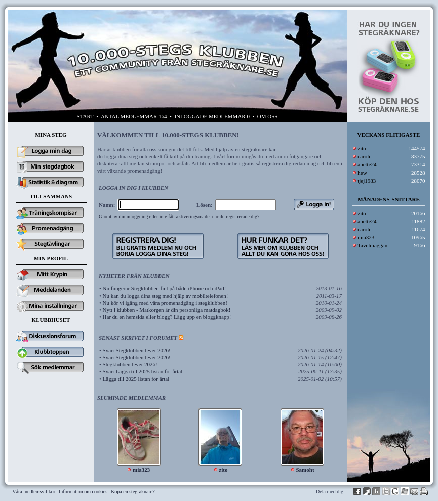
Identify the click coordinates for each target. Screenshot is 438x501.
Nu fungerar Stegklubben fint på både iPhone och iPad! (164, 288)
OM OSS (267, 116)
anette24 (366, 164)
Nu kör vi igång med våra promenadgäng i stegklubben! (165, 303)
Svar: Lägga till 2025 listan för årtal (143, 371)
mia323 (365, 237)
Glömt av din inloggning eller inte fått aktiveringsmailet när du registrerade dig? (179, 216)
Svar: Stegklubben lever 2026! (137, 350)
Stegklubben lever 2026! (130, 364)
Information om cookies (83, 491)
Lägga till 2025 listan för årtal (136, 378)
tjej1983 (366, 181)
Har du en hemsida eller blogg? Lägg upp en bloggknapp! (167, 317)
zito (361, 148)
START (85, 116)
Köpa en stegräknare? (133, 491)
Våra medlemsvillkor (33, 491)
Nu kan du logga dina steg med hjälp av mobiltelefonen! (165, 296)
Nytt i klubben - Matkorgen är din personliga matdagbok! (167, 310)
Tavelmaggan (372, 245)
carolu (364, 156)
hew (362, 173)
